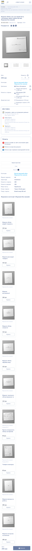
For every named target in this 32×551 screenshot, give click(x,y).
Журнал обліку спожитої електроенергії (22, 258)
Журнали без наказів (6, 8)
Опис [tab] (16, 166)
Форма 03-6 (21, 323)
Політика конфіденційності (16, 503)
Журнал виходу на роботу (8, 361)
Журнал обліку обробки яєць (6, 292)
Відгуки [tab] (16, 170)
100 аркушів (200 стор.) (20, 93)
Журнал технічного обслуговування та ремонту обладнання (24, 292)
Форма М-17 (5, 323)
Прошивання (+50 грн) (22, 100)
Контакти (16, 501)
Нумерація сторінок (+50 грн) (22, 103)
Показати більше (16, 376)
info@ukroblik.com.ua (17, 520)
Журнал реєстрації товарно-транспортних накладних (23, 223)
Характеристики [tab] (16, 162)
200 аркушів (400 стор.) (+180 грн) (22, 97)
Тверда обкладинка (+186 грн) (21, 89)
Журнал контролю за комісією (23, 361)
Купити (22, 548)
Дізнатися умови (16, 467)
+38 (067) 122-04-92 (17, 523)
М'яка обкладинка (21, 86)
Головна (3, 7)
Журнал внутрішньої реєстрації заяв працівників (7, 258)
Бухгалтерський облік (13, 7)
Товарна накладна (23, 326)
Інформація (16, 498)
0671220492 (19, 2)
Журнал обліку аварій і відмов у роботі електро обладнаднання (7, 223)
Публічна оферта (16, 506)
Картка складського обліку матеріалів (7, 327)
